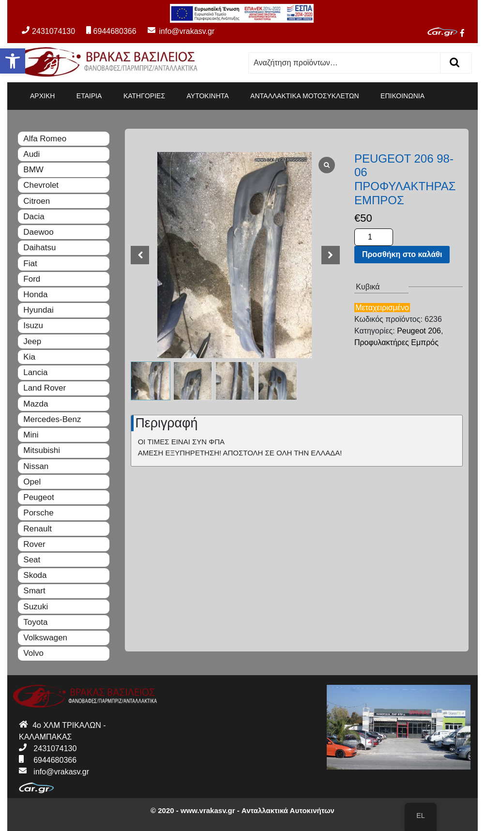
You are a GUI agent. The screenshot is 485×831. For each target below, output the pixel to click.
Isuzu (33, 325)
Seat (31, 559)
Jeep (32, 341)
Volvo (33, 653)
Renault (37, 528)
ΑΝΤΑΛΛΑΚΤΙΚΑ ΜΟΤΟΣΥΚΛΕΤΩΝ (304, 96)
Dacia (33, 216)
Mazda (35, 403)
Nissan (35, 466)
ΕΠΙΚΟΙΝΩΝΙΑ (402, 96)
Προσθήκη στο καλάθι (402, 254)
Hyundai (38, 310)
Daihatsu (39, 247)
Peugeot (38, 497)
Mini (30, 434)
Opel (32, 481)
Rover (34, 544)
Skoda (34, 575)
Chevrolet (41, 185)
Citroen (36, 201)
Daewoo (38, 232)
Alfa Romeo (44, 138)
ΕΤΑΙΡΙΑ (89, 96)
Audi (31, 154)
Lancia (35, 372)
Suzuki (35, 606)
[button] (12, 61)
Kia (29, 357)
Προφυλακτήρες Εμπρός (396, 342)
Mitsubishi (41, 450)
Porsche (38, 512)
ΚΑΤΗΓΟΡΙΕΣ (144, 96)
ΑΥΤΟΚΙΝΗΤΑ (208, 96)
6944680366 (111, 31)
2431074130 (48, 31)
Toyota (35, 622)
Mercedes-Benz (52, 419)
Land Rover (44, 388)
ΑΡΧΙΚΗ (42, 96)
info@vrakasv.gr (176, 31)
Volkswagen (45, 637)
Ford (31, 279)
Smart (34, 590)
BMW (33, 169)
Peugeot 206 (419, 331)
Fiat (30, 263)
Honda (35, 294)
